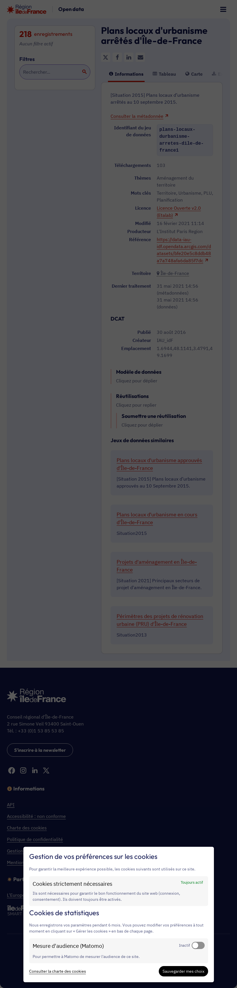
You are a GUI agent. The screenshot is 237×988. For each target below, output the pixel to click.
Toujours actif (192, 882)
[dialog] (118, 914)
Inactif (184, 945)
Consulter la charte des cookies (57, 971)
